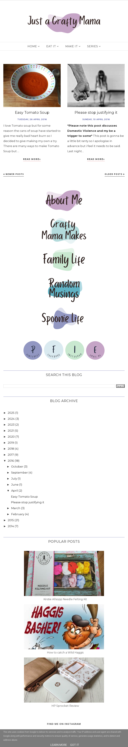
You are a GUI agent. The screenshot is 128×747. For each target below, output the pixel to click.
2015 (11, 520)
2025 (11, 412)
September (19, 472)
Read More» (32, 159)
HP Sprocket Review (65, 705)
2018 (11, 448)
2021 (11, 430)
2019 (11, 442)
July (14, 478)
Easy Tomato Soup (32, 112)
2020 (11, 436)
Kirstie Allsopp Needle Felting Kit (65, 599)
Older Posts (113, 174)
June (14, 484)
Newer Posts (15, 174)
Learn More (58, 744)
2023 (11, 424)
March (15, 508)
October (17, 466)
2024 (11, 418)
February (17, 514)
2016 (11, 460)
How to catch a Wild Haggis (65, 652)
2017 (11, 454)
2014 (11, 526)
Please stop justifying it (96, 112)
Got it (74, 744)
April (14, 490)
